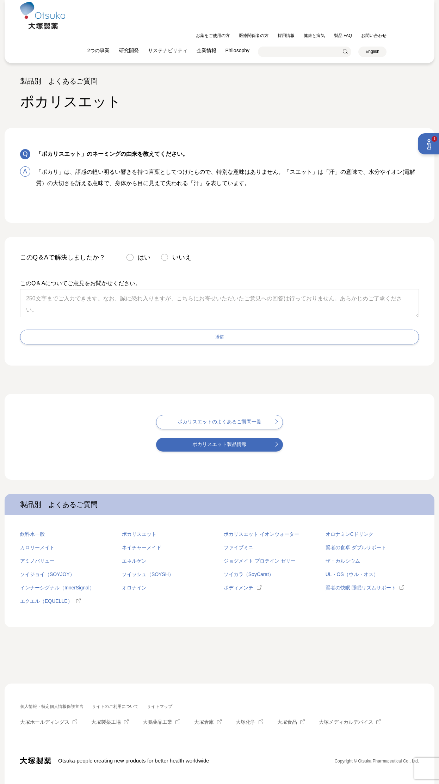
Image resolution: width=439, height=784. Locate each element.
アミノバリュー (37, 560)
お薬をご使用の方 (245, 6)
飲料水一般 (32, 534)
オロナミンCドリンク (349, 534)
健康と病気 (346, 6)
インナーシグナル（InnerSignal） (57, 587)
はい (144, 257)
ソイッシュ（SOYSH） (148, 574)
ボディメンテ (238, 587)
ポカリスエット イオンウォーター (261, 534)
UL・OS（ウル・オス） (352, 574)
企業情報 (239, 21)
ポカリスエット (139, 534)
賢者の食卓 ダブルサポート (356, 547)
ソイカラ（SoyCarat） (249, 574)
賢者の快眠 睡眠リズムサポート (361, 587)
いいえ (181, 257)
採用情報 (318, 6)
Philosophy (270, 21)
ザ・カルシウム (343, 560)
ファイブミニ (238, 547)
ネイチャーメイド (141, 547)
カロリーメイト (37, 547)
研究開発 (161, 21)
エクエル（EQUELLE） (46, 601)
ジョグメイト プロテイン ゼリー (260, 560)
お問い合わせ (406, 6)
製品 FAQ (375, 6)
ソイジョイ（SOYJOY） (47, 574)
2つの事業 (131, 21)
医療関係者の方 (286, 6)
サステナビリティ (200, 21)
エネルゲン (134, 560)
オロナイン (134, 587)
